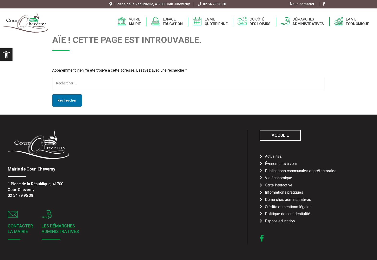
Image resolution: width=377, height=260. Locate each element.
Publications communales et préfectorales (300, 171)
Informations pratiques (284, 192)
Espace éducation (280, 221)
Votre (135, 21)
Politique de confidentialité (287, 214)
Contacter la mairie (20, 228)
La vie (216, 21)
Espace (173, 21)
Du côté (260, 21)
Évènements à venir (281, 163)
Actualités (273, 156)
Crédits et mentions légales (288, 207)
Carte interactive (278, 185)
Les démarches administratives (60, 228)
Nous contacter (302, 4)
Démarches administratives (288, 199)
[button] (6, 54)
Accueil (280, 135)
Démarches (308, 21)
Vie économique (278, 178)
